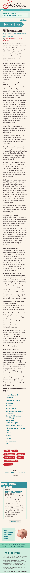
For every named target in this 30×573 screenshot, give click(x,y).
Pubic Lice (9, 433)
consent (8, 464)
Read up (15, 544)
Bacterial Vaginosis (12, 395)
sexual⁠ (18, 298)
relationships (11, 460)
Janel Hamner (9, 39)
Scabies (8, 435)
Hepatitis (9, 406)
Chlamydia (9, 398)
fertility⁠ (14, 346)
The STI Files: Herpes (13, 492)
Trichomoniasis (11, 441)
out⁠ (9, 50)
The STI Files (15, 473)
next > (23, 473)
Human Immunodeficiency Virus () (14, 412)
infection (9, 454)
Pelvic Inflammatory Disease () (15, 429)
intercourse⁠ (21, 365)
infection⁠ (9, 95)
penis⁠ (7, 192)
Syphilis (8, 438)
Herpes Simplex (11, 408)
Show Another (15, 522)
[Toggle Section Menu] (15, 10)
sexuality (9, 457)
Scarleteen (6, 544)
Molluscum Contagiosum (14, 425)
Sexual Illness (12, 24)
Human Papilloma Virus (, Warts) (13, 417)
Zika (7, 444)
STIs (7, 450)
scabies (21, 454)
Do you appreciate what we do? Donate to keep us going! (8, 534)
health (21, 457)
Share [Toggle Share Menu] (23, 20)
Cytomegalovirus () (13, 400)
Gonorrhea (9, 403)
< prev (6, 473)
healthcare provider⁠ (9, 250)
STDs (15, 450)
